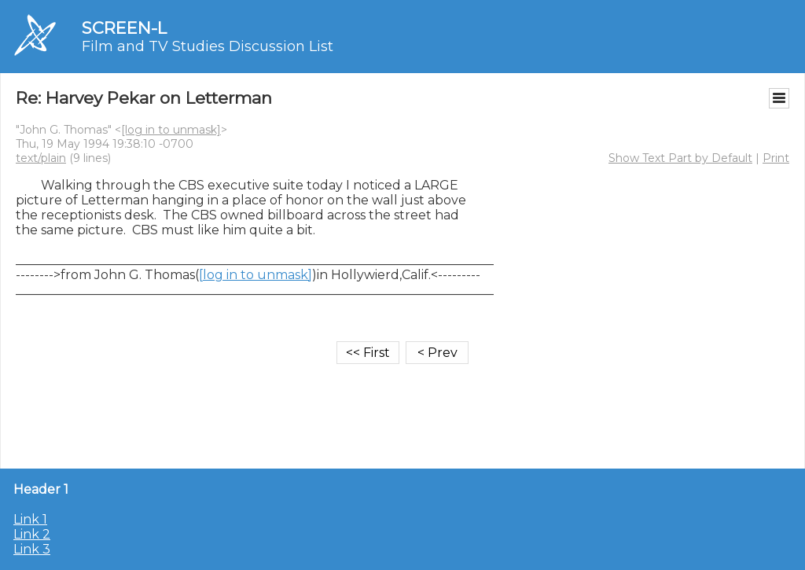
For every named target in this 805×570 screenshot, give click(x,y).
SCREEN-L (124, 28)
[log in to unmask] (171, 130)
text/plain (41, 158)
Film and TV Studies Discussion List (207, 46)
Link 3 (31, 549)
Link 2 (31, 534)
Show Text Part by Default (680, 158)
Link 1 (30, 519)
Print (776, 158)
